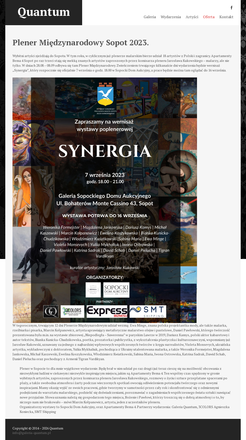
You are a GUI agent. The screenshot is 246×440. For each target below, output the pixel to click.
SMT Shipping (45, 411)
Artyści (192, 16)
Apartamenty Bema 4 (120, 407)
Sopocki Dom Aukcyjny (77, 407)
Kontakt (226, 16)
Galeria (150, 16)
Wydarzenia (171, 16)
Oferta (209, 16)
